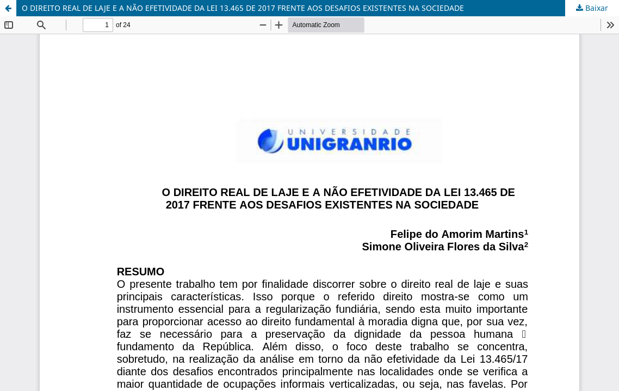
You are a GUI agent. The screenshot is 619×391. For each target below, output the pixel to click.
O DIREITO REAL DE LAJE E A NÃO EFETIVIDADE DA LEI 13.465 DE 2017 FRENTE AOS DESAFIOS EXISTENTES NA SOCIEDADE (243, 8)
